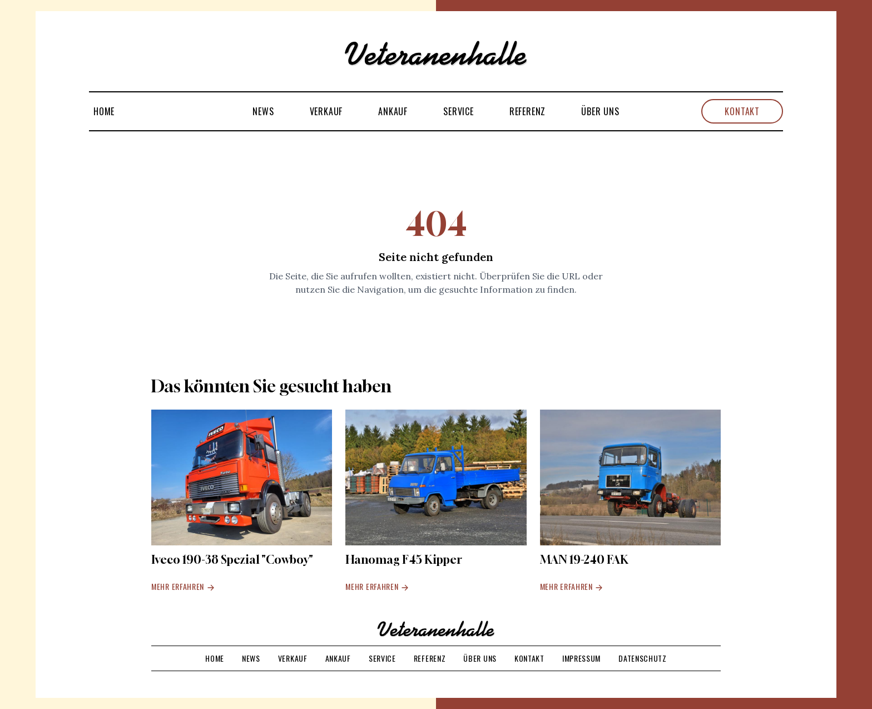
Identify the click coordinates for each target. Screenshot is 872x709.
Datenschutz (642, 658)
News (263, 111)
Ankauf (393, 111)
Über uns (600, 111)
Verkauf (326, 111)
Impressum (581, 658)
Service (458, 111)
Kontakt (742, 111)
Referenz (527, 111)
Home (104, 111)
